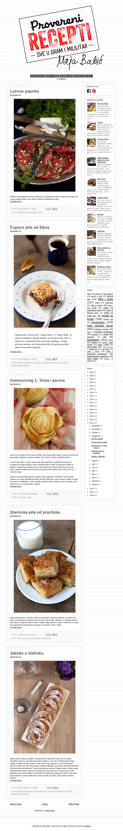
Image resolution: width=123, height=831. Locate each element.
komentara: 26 (15, 516)
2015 (92, 409)
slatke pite (93, 349)
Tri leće (100, 122)
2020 (92, 392)
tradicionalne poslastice (20, 365)
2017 (92, 403)
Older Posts (73, 804)
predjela (48, 638)
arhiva (97, 294)
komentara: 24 (15, 384)
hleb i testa (21, 497)
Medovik (100, 214)
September (96, 436)
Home (45, 804)
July (93, 464)
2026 (92, 372)
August (94, 461)
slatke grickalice (108, 347)
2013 (92, 416)
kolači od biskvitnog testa (100, 309)
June (94, 467)
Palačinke (101, 231)
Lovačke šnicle (103, 139)
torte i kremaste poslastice (100, 352)
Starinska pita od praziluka (35, 512)
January (95, 484)
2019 (92, 396)
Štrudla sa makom (104, 267)
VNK (89, 294)
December (96, 426)
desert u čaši (96, 296)
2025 (92, 376)
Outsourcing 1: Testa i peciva (37, 380)
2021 (92, 389)
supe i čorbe (93, 352)
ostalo (29, 497)
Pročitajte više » (16, 201)
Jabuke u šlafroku (27, 653)
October (95, 432)
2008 (92, 495)
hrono (97, 303)
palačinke (90, 337)
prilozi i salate (37, 212)
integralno (109, 303)
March (94, 478)
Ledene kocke (102, 198)
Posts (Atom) (50, 811)
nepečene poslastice (56, 791)
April (94, 474)
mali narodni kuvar (24, 212)
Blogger (88, 826)
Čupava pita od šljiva (29, 227)
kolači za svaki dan (24, 363)
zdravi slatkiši (92, 359)
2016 (92, 406)
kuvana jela (108, 319)
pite (58, 363)
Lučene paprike (24, 91)
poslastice (65, 363)
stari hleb (105, 349)
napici (89, 332)
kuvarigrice (37, 363)
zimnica (90, 361)
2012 (92, 420)
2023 (92, 382)
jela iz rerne (97, 305)
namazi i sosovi (101, 329)
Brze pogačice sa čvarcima (103, 249)
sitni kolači (92, 347)
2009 (92, 492)
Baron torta (101, 179)
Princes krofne (102, 104)
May (93, 471)
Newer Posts (16, 804)
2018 (92, 399)
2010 (92, 489)
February (95, 481)
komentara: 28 (15, 231)
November (96, 429)
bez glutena (108, 294)
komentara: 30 (15, 95)
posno (110, 340)
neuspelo (94, 334)
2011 (92, 423)
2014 (92, 413)
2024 (92, 379)
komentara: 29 (15, 657)
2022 (92, 386)
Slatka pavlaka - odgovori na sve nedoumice (103, 160)
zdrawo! (107, 359)
